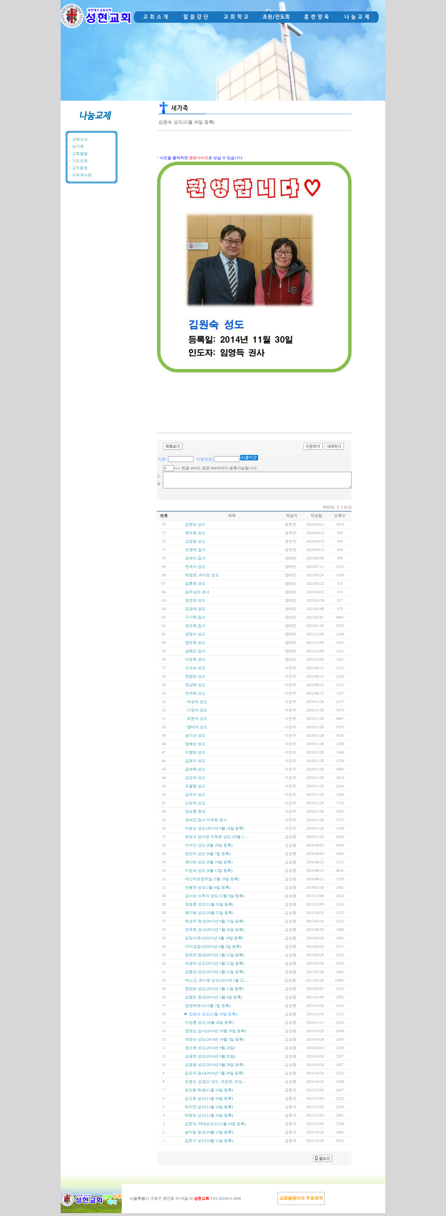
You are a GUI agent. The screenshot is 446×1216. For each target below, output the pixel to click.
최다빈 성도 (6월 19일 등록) (208, 865)
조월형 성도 (195, 789)
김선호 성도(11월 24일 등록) (209, 1101)
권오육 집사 (195, 628)
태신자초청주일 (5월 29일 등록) (212, 882)
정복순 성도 (195, 747)
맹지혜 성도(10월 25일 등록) (209, 915)
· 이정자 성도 (196, 713)
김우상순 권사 (197, 595)
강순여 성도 (195, 780)
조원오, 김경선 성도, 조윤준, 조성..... (216, 1084)
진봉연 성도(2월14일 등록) (207, 890)
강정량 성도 (195, 544)
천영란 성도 (195, 679)
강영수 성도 (195, 637)
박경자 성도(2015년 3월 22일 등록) (214, 966)
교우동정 (80, 168)
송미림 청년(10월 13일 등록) (209, 1135)
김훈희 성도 (195, 586)
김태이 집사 (195, 561)
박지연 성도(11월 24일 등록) (209, 1110)
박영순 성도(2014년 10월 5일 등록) (214, 1042)
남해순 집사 (195, 654)
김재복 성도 (195, 772)
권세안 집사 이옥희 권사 (206, 823)
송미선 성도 (195, 738)
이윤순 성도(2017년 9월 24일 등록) (214, 831)
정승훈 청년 (195, 814)
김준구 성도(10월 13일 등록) (209, 1143)
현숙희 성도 (195, 535)
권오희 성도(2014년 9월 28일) (210, 1050)
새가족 (78, 146)
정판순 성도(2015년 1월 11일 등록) (214, 991)
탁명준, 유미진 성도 (202, 578)
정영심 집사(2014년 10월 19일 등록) (215, 1034)
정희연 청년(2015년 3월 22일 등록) (214, 958)
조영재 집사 (195, 552)
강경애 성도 (195, 611)
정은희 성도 (195, 645)
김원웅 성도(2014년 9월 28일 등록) (214, 1067)
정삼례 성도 (195, 687)
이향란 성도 (195, 755)
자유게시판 (82, 175)
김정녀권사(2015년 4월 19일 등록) (214, 941)
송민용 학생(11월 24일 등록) (209, 1093)
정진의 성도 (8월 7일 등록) (207, 856)
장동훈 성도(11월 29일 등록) (209, 907)
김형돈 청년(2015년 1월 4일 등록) (213, 1000)
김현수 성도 (195, 763)
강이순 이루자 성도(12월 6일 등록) (214, 898)
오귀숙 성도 (195, 671)
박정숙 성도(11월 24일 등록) (209, 1118)
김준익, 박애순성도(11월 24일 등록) (215, 1126)
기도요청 (80, 160)
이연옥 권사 (195, 662)
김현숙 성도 (195, 527)
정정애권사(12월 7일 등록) (207, 1008)
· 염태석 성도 (196, 730)
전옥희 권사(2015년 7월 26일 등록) (214, 932)
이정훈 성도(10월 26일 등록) (209, 1025)
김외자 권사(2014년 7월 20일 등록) (214, 1076)
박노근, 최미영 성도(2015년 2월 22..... (217, 983)
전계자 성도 (195, 569)
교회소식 (80, 139)
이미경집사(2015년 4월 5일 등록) (213, 949)
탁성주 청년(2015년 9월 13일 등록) (214, 924)
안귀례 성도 (195, 696)
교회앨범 (80, 153)
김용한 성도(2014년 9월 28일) (210, 1059)
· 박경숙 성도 (196, 704)
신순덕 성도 (195, 806)
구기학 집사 (195, 620)
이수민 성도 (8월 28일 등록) (208, 848)
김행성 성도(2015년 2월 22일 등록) (214, 974)
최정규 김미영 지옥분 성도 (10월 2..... (217, 839)
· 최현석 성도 (196, 721)
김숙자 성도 (195, 797)
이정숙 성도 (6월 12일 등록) (208, 873)
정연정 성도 (195, 603)
